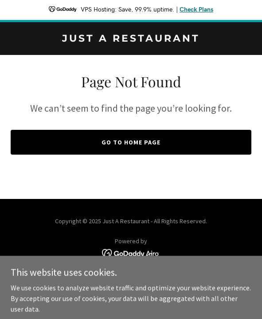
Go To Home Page (131, 142)
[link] (131, 39)
